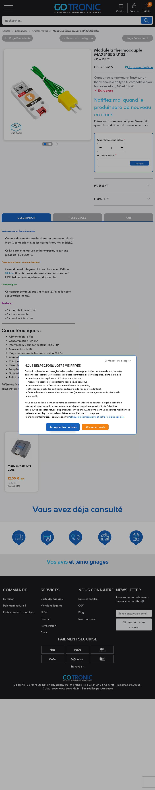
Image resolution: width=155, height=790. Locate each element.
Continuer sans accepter (118, 360)
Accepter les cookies (63, 427)
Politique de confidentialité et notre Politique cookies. (96, 416)
